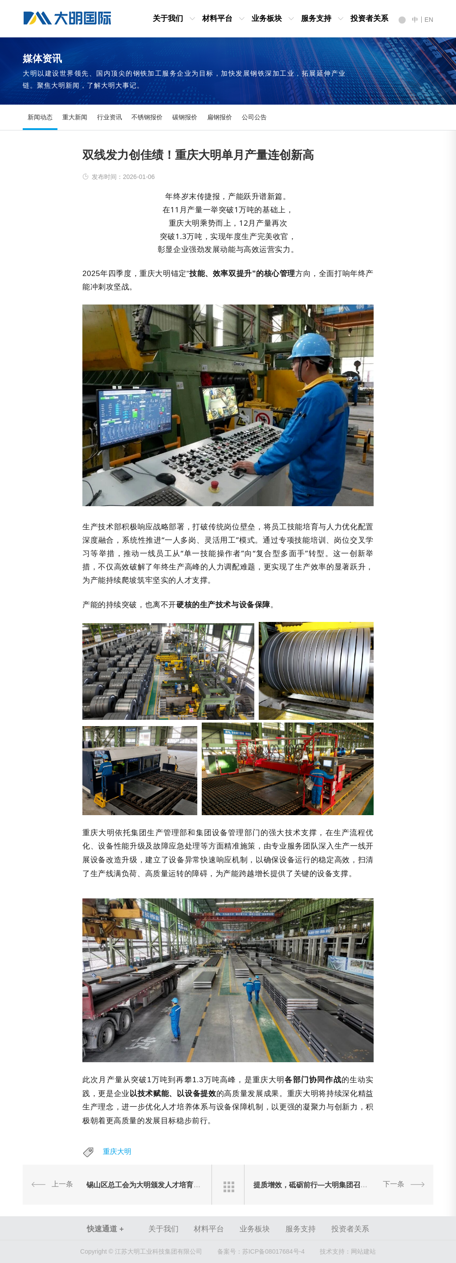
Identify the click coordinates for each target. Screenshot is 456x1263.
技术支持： (335, 1251)
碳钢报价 (184, 117)
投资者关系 (369, 18)
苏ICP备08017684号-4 (261, 1251)
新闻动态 (40, 117)
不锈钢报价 (147, 117)
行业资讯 (109, 117)
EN (428, 19)
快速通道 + (105, 1229)
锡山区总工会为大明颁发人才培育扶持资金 (154, 1185)
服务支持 (316, 18)
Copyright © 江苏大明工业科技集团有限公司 (141, 1251)
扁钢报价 (219, 117)
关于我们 (168, 18)
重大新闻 (74, 117)
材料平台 (217, 18)
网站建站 (363, 1251)
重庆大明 (117, 1151)
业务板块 (267, 18)
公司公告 (254, 117)
